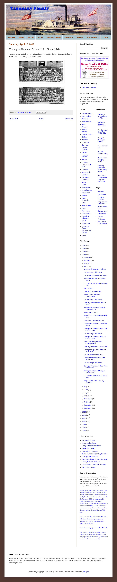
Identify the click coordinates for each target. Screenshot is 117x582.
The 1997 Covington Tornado (101, 140)
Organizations (87, 190)
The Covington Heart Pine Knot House (103, 132)
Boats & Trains (87, 134)
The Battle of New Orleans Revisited (94, 459)
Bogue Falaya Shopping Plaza (102, 160)
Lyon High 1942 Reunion (92, 291)
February (87, 260)
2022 (84, 418)
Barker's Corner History (103, 153)
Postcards (68, 37)
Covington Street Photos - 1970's (102, 116)
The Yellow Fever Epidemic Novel (95, 275)
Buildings (85, 139)
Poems (80, 37)
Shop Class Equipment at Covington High (93, 342)
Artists (84, 124)
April (86, 266)
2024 (84, 424)
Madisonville (86, 172)
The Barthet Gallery (89, 467)
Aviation (85, 127)
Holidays (85, 162)
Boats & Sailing (84, 130)
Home (41, 119)
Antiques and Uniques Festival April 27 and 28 (94, 308)
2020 (84, 412)
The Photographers (88, 448)
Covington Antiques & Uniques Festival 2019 (94, 372)
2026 (84, 430)
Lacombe (85, 169)
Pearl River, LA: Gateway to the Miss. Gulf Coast (102, 178)
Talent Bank (86, 223)
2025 (84, 427)
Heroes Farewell (54, 37)
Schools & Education (85, 217)
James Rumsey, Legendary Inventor (94, 454)
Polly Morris (86, 211)
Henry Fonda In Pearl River (91, 446)
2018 (84, 251)
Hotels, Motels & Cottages (91, 462)
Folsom (84, 152)
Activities (85, 119)
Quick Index (102, 194)
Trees (84, 235)
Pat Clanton (88, 288)
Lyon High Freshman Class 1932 (95, 347)
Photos (31, 37)
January (87, 257)
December (88, 408)
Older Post (69, 119)
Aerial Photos (86, 121)
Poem (84, 208)
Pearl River (86, 193)
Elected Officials (85, 148)
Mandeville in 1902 (88, 440)
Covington (85, 145)
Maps (21, 37)
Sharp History (93, 37)
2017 (84, 248)
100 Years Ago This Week (93, 272)
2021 (84, 415)
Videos (105, 37)
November (88, 405)
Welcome (11, 37)
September (88, 399)
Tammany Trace (85, 227)
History (84, 159)
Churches (85, 142)
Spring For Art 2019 (90, 312)
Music (84, 185)
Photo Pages (86, 205)
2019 (84, 254)
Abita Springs (86, 116)
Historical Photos (85, 156)
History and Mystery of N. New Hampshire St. (94, 359)
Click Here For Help (89, 87)
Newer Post (14, 119)
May (86, 386)
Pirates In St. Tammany (90, 451)
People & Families (101, 198)
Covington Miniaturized (90, 456)
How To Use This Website (102, 223)
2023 (84, 421)
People (84, 195)
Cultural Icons (102, 211)
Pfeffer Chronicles (85, 199)
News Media (86, 187)
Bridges (84, 137)
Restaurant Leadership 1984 (94, 321)
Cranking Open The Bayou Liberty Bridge (102, 168)
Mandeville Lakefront (85, 178)
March (86, 263)
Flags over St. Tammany (102, 203)
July (85, 393)
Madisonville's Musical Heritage (95, 269)
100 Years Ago (87, 113)
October (87, 402)
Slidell (84, 221)
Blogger (86, 572)
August (86, 396)
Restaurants (86, 214)
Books (40, 37)
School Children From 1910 (93, 355)
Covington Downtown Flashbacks (102, 124)
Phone (84, 203)
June (86, 390)
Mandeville (85, 175)
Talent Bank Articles (89, 443)
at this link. (104, 528)
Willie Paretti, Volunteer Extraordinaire (92, 295)
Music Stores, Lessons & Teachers (94, 464)
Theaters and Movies (86, 232)
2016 (84, 245)
